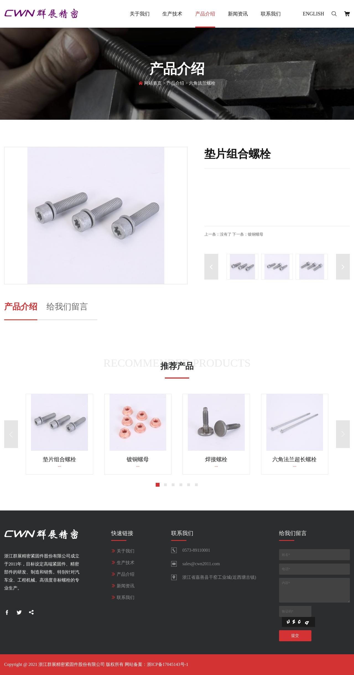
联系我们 (271, 14)
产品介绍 (205, 14)
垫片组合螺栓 (59, 459)
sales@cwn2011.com (201, 563)
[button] (343, 267)
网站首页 (153, 83)
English (313, 14)
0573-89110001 (196, 550)
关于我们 (140, 14)
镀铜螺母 (138, 459)
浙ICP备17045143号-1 (167, 664)
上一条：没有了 (217, 234)
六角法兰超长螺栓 (294, 459)
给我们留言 (67, 306)
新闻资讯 (238, 14)
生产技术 (172, 14)
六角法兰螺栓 (202, 83)
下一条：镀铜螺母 (247, 234)
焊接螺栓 (216, 459)
